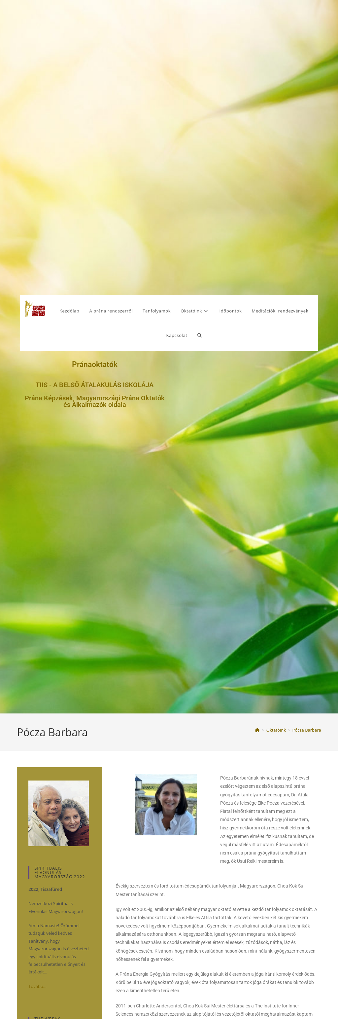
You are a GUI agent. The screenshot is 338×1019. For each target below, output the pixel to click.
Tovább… (37, 986)
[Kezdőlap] (257, 730)
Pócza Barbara (306, 730)
